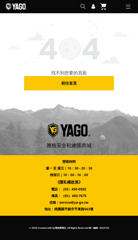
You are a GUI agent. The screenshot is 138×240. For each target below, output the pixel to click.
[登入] (93, 7)
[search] (83, 7)
